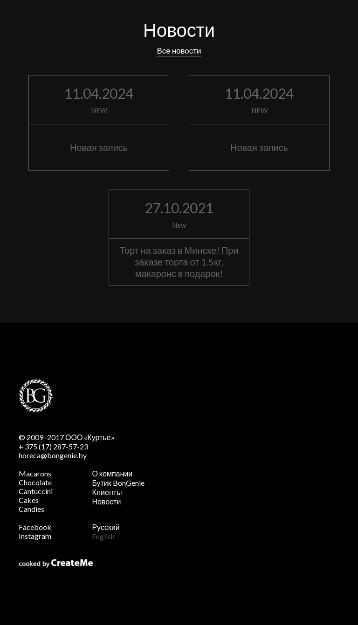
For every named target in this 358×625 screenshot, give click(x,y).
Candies (31, 508)
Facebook (35, 527)
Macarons (35, 473)
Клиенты (107, 492)
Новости (106, 501)
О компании (112, 473)
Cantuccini (36, 491)
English (103, 536)
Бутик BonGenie (118, 482)
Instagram (35, 535)
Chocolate (35, 482)
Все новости (179, 50)
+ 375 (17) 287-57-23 (53, 446)
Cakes (29, 500)
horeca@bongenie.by (53, 455)
